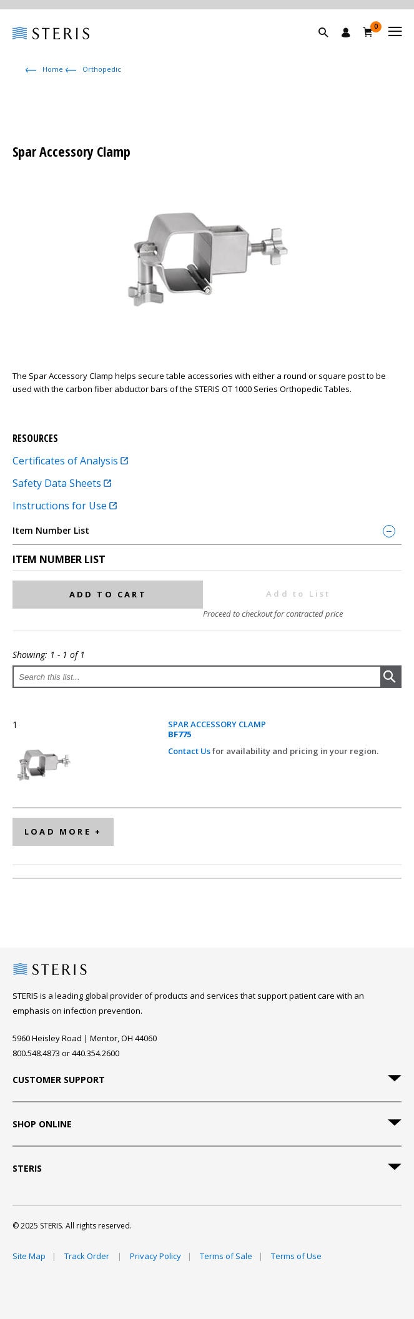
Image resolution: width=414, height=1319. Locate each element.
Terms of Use (296, 1256)
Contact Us (190, 751)
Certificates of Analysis (70, 461)
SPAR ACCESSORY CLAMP (217, 729)
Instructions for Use (64, 505)
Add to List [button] (298, 593)
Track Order (87, 1256)
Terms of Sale (226, 1256)
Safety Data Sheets (61, 483)
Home (52, 69)
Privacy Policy (155, 1256)
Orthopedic (101, 69)
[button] (329, 46)
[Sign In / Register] (346, 32)
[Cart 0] (368, 32)
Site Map (29, 1256)
